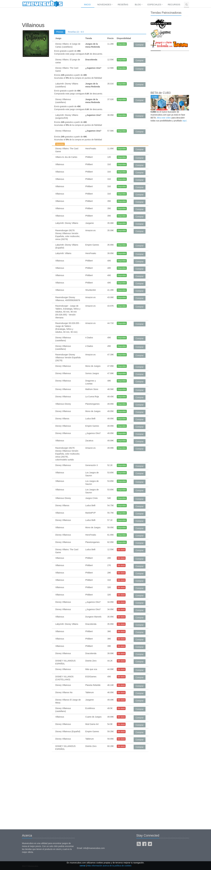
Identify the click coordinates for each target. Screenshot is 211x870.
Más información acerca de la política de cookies (109, 865)
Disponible (122, 44)
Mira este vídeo (164, 118)
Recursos (174, 4)
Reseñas (123, 4)
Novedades (104, 4)
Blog (138, 4)
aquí (184, 120)
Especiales (154, 4)
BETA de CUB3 (161, 92)
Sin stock (121, 550)
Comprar (139, 45)
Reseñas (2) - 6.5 (76, 32)
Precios (59, 32)
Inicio (87, 4)
